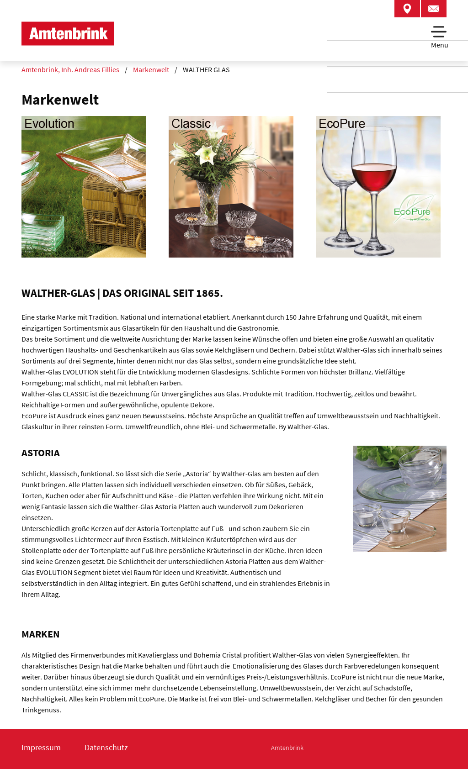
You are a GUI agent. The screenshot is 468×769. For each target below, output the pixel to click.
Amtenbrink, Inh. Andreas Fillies (70, 69)
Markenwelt (151, 69)
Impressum (41, 747)
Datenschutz (106, 747)
